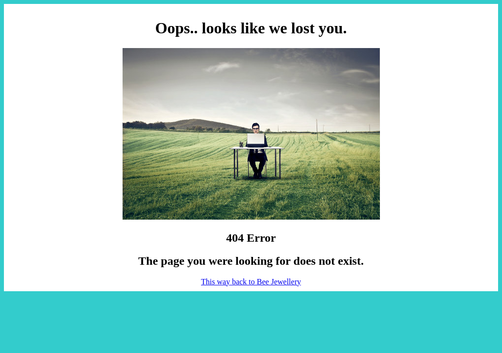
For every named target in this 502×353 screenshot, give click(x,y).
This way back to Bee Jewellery (251, 281)
